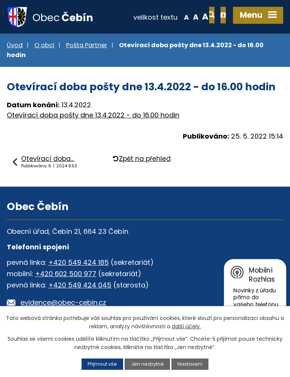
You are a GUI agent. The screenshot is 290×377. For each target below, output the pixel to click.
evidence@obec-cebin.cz (63, 302)
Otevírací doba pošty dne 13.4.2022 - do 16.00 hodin (93, 116)
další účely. (186, 326)
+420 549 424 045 (79, 285)
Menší (162, 16)
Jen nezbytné (147, 364)
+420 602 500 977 (65, 274)
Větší (181, 16)
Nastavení (189, 364)
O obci (44, 45)
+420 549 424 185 (78, 262)
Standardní (171, 16)
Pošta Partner (86, 45)
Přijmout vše (102, 364)
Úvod (15, 45)
